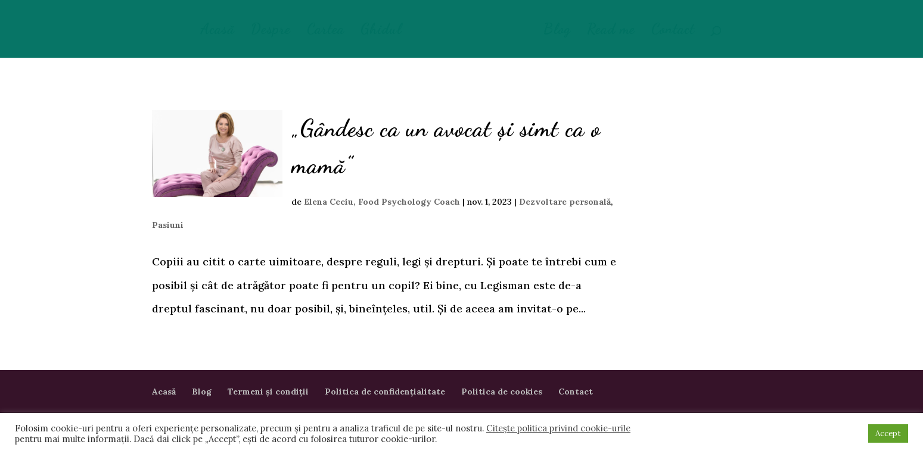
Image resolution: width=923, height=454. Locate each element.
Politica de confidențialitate (385, 391)
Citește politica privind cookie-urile (558, 428)
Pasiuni (168, 225)
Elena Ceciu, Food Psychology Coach (382, 201)
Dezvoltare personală (565, 201)
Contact (673, 31)
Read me (611, 31)
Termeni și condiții (268, 391)
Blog (557, 31)
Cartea (325, 31)
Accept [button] (888, 433)
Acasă (217, 31)
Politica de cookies (501, 391)
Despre (271, 31)
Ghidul (381, 31)
